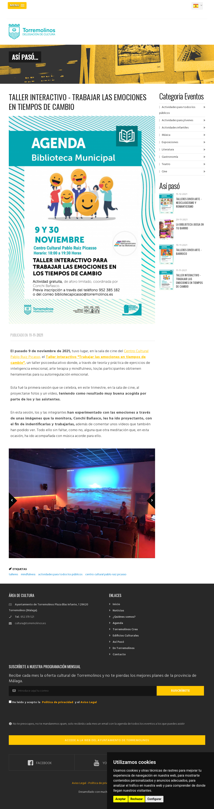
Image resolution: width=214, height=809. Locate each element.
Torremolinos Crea (125, 629)
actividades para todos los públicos (60, 574)
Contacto (119, 654)
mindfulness (28, 574)
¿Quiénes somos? (124, 617)
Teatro (166, 164)
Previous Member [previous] (20, 494)
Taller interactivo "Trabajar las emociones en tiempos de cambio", (78, 360)
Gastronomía (170, 157)
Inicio (116, 604)
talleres (13, 574)
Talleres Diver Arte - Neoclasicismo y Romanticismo (189, 202)
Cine (164, 171)
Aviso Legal (88, 702)
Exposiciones (170, 142)
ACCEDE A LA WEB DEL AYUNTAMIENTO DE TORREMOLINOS (107, 740)
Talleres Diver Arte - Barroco (189, 252)
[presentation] (40, 713)
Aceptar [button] (120, 799)
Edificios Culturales (126, 635)
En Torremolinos (124, 648)
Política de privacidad (57, 702)
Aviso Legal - (80, 783)
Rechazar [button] (136, 799)
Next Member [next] (148, 494)
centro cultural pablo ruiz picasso (105, 574)
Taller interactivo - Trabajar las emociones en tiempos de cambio (189, 280)
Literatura (168, 149)
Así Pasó (118, 642)
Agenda (118, 623)
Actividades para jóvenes (177, 120)
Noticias (118, 610)
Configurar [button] (154, 799)
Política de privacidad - (102, 783)
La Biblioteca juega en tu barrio (190, 226)
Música (166, 135)
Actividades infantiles (175, 127)
